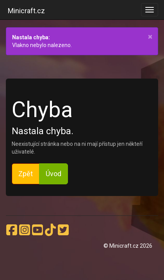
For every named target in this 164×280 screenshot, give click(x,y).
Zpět (25, 174)
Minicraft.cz (26, 11)
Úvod (53, 174)
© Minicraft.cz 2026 (127, 246)
